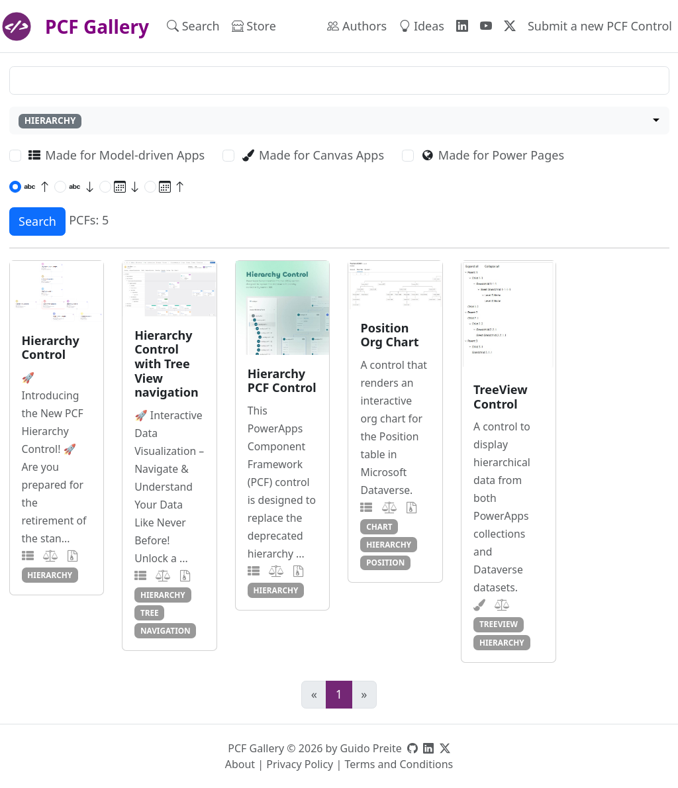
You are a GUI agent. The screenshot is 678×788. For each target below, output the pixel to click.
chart (379, 526)
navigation (165, 630)
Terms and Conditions (398, 764)
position (385, 562)
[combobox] (339, 121)
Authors (357, 26)
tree (149, 612)
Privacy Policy (299, 764)
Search (193, 26)
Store (254, 26)
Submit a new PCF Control (600, 26)
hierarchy (49, 574)
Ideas (421, 26)
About (240, 764)
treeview (498, 623)
